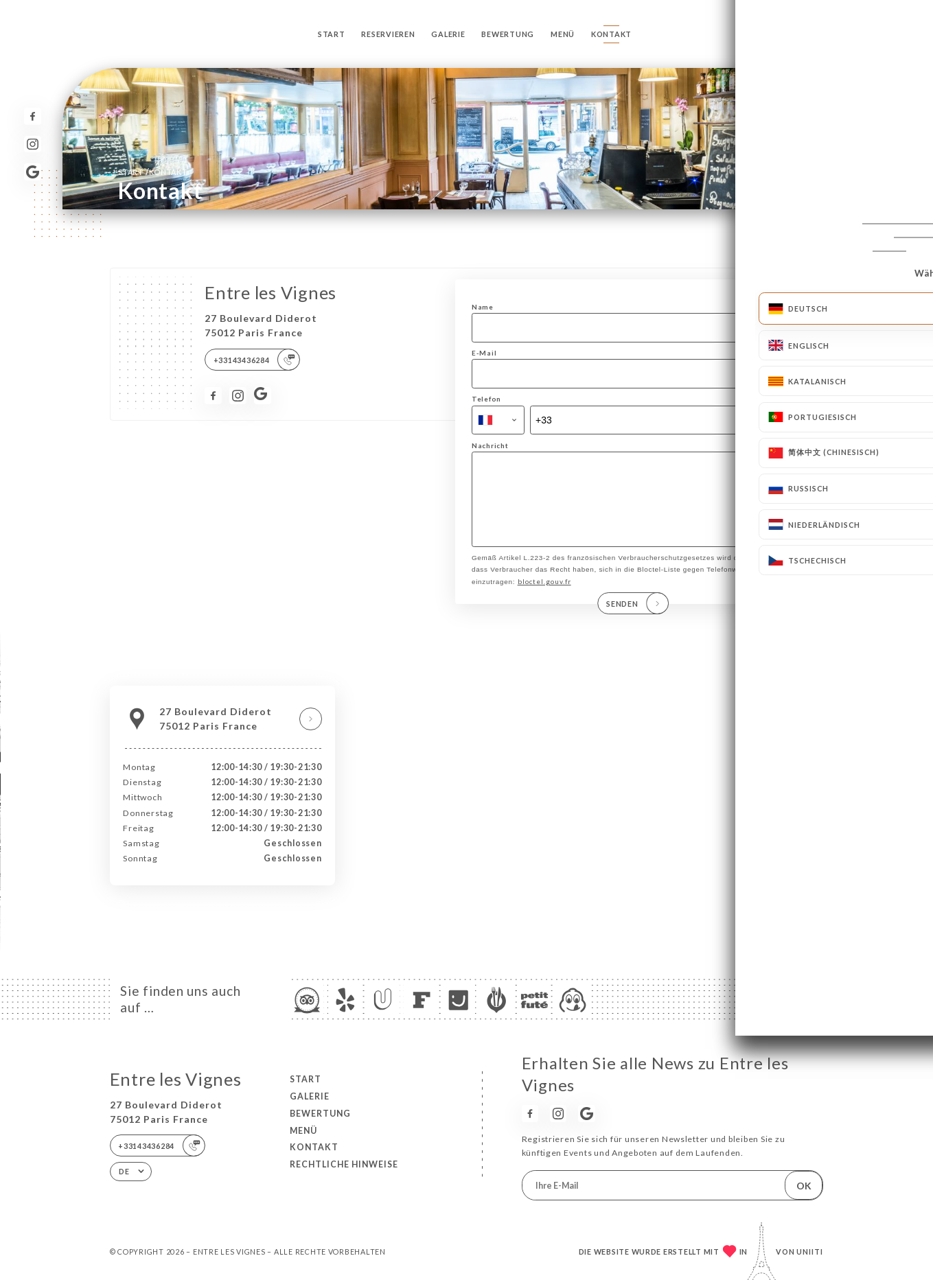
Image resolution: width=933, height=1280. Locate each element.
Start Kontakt (152, 172)
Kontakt (611, 34)
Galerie (448, 34)
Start (331, 34)
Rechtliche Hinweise (344, 1164)
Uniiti (809, 1251)
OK (803, 1185)
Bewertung (507, 34)
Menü (563, 34)
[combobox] (498, 420)
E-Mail (484, 353)
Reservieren (388, 34)
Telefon (486, 399)
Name (483, 307)
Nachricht (490, 445)
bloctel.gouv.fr (544, 596)
